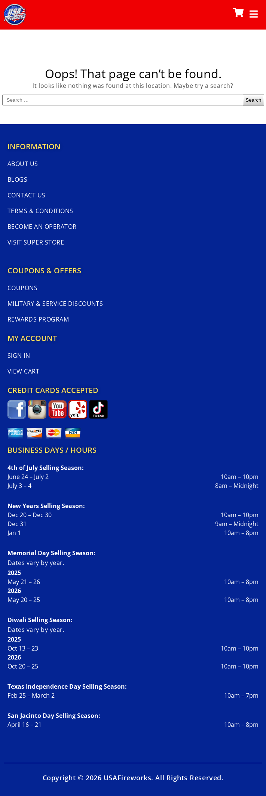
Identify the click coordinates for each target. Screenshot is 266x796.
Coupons (22, 288)
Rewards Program (38, 319)
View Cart (23, 371)
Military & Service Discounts (55, 303)
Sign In (18, 355)
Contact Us (26, 195)
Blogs (17, 179)
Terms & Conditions (40, 211)
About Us (22, 164)
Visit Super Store (35, 242)
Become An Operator (42, 226)
